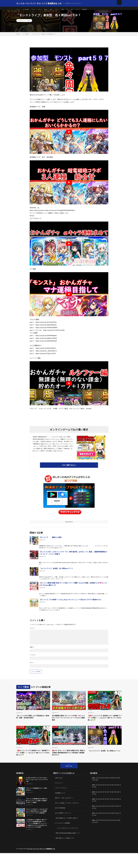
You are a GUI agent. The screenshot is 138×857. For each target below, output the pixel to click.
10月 (119, 789)
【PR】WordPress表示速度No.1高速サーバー (68, 837)
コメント (32, 630)
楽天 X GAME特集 (60, 812)
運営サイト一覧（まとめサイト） (65, 802)
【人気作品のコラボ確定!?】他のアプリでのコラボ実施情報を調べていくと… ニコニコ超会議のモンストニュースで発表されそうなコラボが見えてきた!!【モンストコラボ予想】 (36, 828)
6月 (109, 789)
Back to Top (69, 770)
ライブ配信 (27, 23)
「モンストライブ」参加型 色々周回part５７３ (56, 571)
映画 (67, 9)
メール (32, 657)
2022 (93, 810)
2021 (93, 817)
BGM (48, 9)
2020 (93, 824)
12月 (96, 791)
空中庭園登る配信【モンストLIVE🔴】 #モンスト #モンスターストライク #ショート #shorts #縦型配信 (68, 720)
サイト (32, 665)
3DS (54, 9)
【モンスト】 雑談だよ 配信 (50, 540)
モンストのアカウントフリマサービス (68, 832)
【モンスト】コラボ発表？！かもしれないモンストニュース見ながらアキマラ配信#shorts (70, 602)
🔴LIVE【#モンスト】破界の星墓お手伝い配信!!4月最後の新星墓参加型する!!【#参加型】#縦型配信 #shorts (69, 756)
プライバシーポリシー (62, 792)
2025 (93, 789)
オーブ (83, 9)
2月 (99, 782)
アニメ (61, 9)
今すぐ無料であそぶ (69, 467)
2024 (93, 796)
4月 (104, 782)
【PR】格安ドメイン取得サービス (65, 842)
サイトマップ (59, 787)
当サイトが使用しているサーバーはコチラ (68, 807)
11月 (93, 791)
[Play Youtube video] (69, 72)
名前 (32, 649)
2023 (93, 803)
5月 (107, 789)
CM (77, 9)
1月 (97, 782)
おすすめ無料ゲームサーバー (64, 817)
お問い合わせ (59, 782)
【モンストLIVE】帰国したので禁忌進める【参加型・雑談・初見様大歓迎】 (32, 719)
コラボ (35, 9)
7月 (112, 789)
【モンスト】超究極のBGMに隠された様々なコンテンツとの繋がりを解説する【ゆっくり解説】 (36, 805)
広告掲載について (60, 797)
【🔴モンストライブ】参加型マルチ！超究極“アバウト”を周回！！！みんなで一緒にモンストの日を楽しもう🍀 (104, 720)
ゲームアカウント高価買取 (63, 827)
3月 (102, 782)
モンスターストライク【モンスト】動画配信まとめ (42, 852)
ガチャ (42, 9)
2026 (93, 782)
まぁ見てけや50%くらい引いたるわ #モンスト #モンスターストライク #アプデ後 (37, 784)
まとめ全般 (26, 9)
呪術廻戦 (90, 9)
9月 (116, 789)
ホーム (18, 9)
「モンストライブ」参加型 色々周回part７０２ (104, 755)
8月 (114, 789)
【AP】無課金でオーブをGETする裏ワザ (67, 822)
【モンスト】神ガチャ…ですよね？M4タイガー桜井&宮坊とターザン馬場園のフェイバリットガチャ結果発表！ (36, 815)
